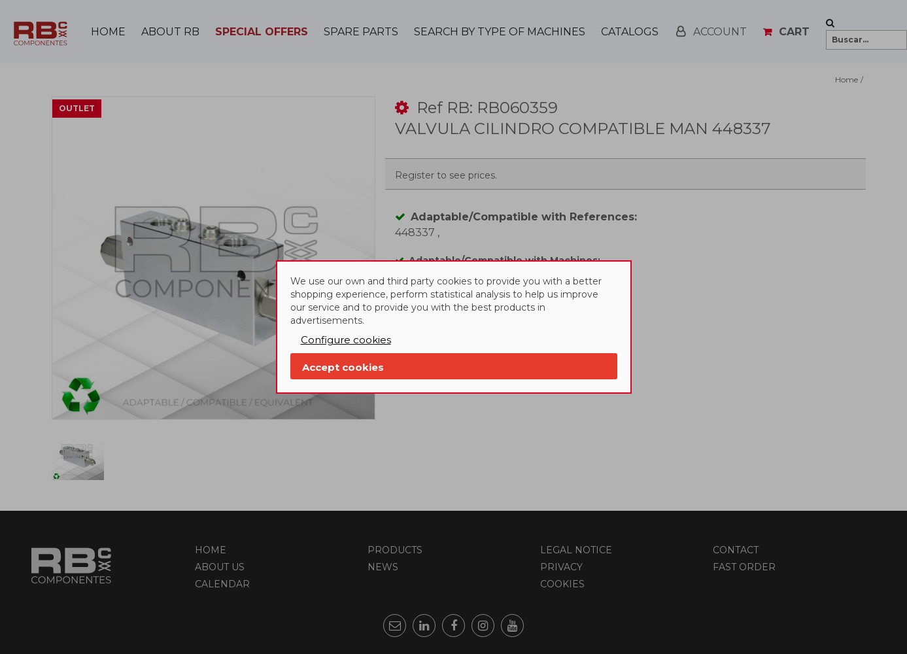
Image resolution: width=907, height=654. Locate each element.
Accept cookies (343, 367)
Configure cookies (346, 340)
